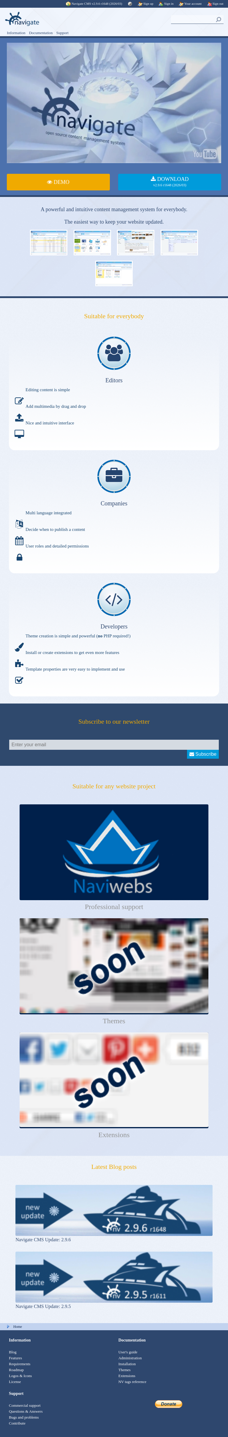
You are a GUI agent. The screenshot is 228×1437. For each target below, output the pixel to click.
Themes (114, 1021)
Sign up (145, 3)
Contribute (17, 1423)
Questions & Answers (25, 1411)
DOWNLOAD (169, 182)
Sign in (166, 3)
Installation (127, 1364)
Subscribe (203, 754)
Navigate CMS (94, 3)
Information (16, 33)
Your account (190, 3)
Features (15, 1358)
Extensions (113, 1135)
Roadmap (16, 1370)
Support (62, 33)
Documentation (41, 33)
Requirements (19, 1364)
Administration (130, 1358)
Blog (12, 1352)
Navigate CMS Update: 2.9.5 (43, 1306)
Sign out (215, 3)
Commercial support (25, 1405)
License (15, 1381)
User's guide (127, 1352)
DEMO (58, 182)
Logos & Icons (20, 1376)
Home (17, 1327)
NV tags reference (132, 1381)
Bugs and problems (24, 1417)
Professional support (114, 907)
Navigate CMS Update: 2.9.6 (43, 1239)
